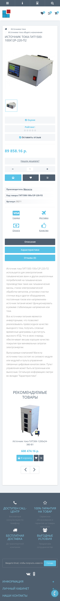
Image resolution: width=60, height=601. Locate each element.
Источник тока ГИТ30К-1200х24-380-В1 (30, 443)
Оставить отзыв (31, 137)
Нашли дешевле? (30, 161)
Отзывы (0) (30, 257)
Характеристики (30, 249)
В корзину (25, 457)
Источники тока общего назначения (25, 32)
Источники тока (18, 29)
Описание (30, 241)
